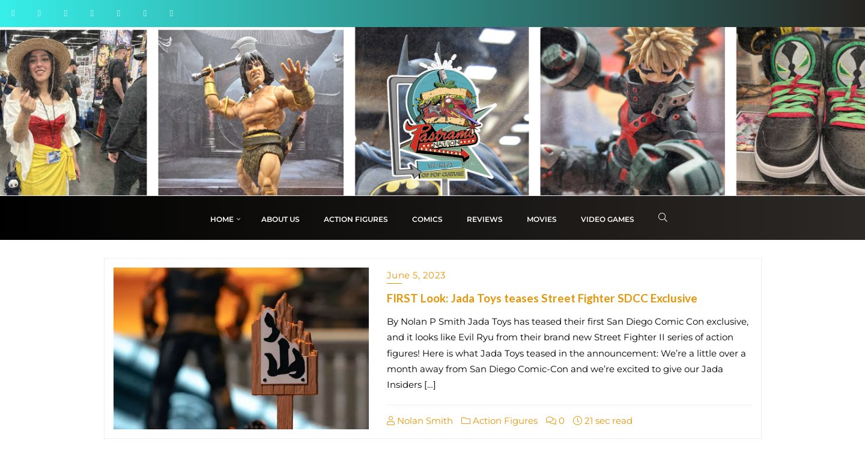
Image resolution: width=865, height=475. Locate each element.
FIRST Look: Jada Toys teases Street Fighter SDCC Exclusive (542, 298)
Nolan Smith (420, 420)
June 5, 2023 (416, 275)
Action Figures (499, 420)
